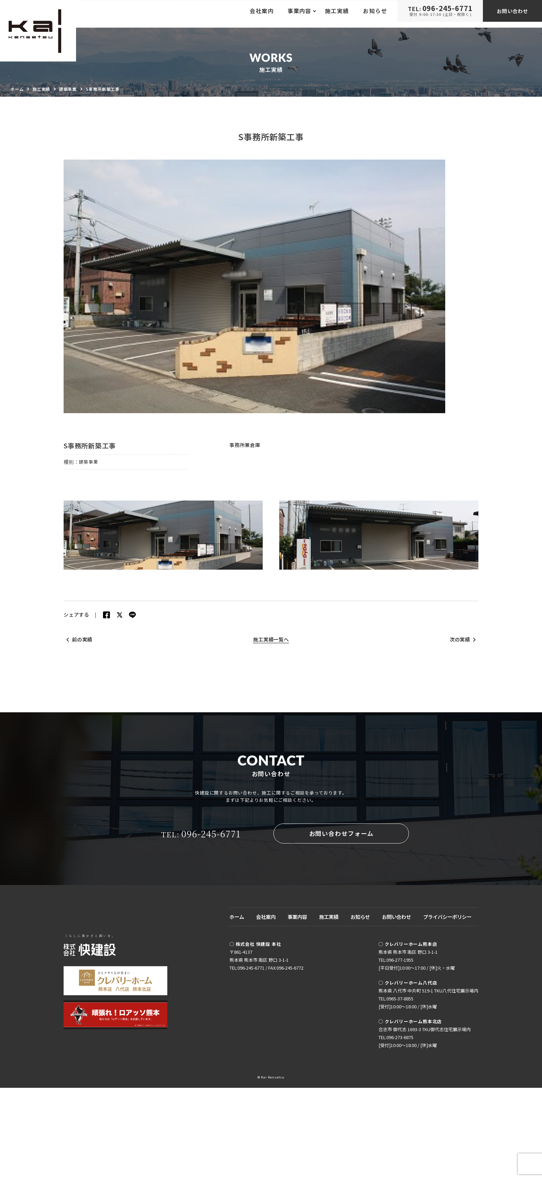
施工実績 (337, 14)
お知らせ (375, 14)
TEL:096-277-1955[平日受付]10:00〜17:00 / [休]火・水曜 (417, 1055)
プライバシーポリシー (447, 1007)
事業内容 (297, 1007)
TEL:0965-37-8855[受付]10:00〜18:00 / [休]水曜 (408, 1093)
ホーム (237, 1007)
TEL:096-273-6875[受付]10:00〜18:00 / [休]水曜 (408, 1132)
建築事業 (89, 483)
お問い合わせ (512, 13)
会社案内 (262, 14)
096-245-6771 (199, 926)
